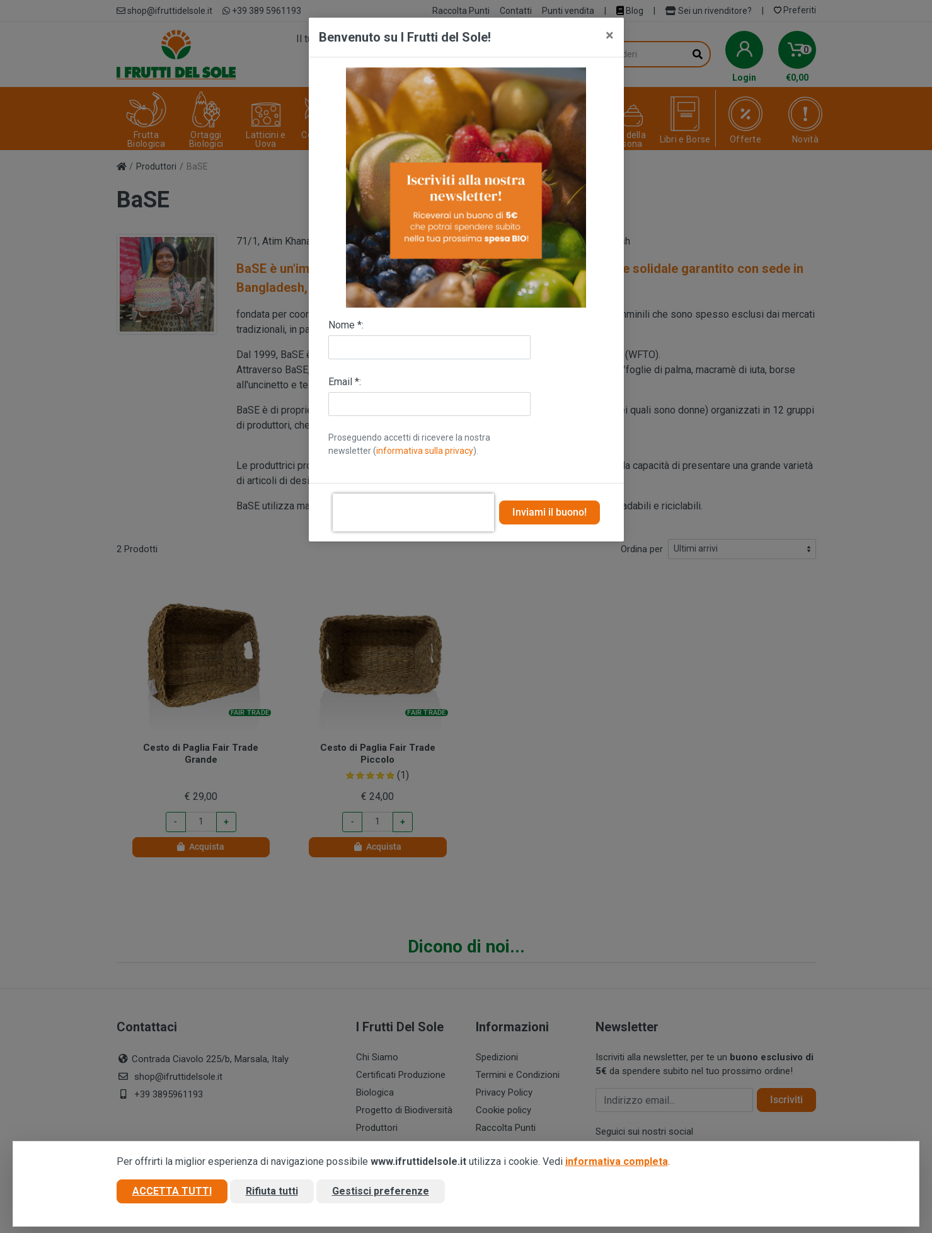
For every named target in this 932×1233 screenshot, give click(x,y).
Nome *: (346, 325)
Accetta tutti (172, 1191)
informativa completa (616, 1161)
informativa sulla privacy (424, 451)
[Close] (609, 35)
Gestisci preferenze (380, 1191)
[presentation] (413, 512)
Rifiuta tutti (272, 1191)
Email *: (344, 382)
